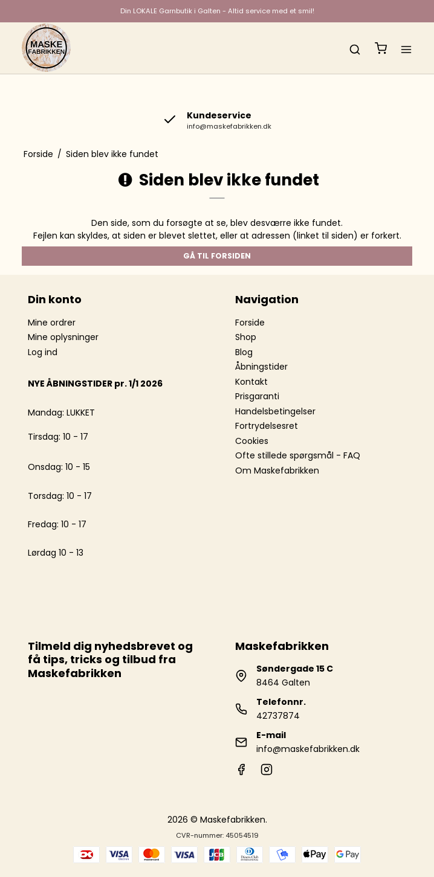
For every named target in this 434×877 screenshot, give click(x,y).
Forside (250, 322)
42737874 (278, 716)
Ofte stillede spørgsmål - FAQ (297, 455)
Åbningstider (261, 367)
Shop (245, 337)
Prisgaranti (257, 396)
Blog (244, 352)
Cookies (251, 441)
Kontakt (251, 382)
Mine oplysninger (63, 337)
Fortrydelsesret (266, 426)
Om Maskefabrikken (277, 470)
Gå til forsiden (217, 256)
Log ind (42, 352)
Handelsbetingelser (275, 411)
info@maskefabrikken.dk (308, 749)
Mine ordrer (52, 322)
